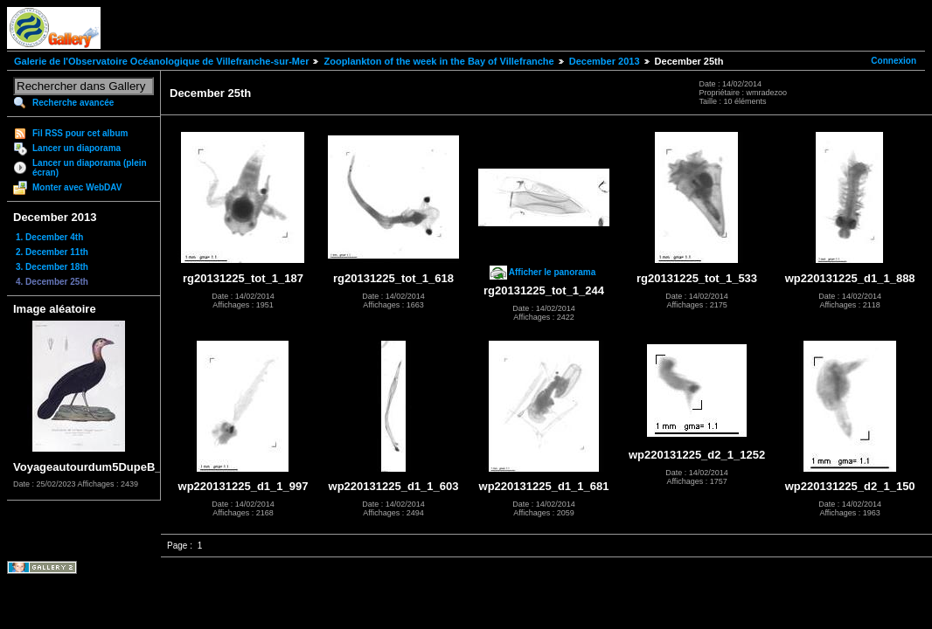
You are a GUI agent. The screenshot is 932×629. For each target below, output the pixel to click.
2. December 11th (52, 252)
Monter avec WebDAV (77, 187)
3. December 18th (52, 267)
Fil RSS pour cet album (80, 133)
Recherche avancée (73, 102)
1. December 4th (49, 237)
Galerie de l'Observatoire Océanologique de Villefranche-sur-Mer (161, 61)
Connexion (893, 61)
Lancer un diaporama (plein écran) (89, 167)
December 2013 (604, 61)
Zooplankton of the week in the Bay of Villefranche (438, 61)
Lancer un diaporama (76, 148)
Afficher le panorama (552, 272)
